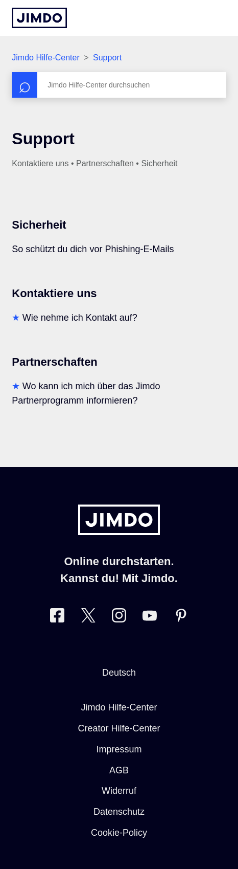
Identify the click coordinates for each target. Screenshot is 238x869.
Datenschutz (119, 812)
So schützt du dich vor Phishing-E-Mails (93, 249)
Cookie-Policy (119, 833)
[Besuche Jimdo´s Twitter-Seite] (88, 617)
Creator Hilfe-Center (119, 728)
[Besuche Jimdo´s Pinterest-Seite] (181, 617)
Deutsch (119, 672)
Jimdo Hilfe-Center (45, 57)
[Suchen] (119, 85)
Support (107, 57)
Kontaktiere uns (54, 293)
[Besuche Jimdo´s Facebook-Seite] (57, 617)
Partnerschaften (55, 361)
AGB (119, 770)
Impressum (118, 749)
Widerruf (119, 791)
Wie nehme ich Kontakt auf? (79, 318)
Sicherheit (39, 224)
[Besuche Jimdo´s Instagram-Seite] (119, 617)
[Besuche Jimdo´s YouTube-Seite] (149, 617)
